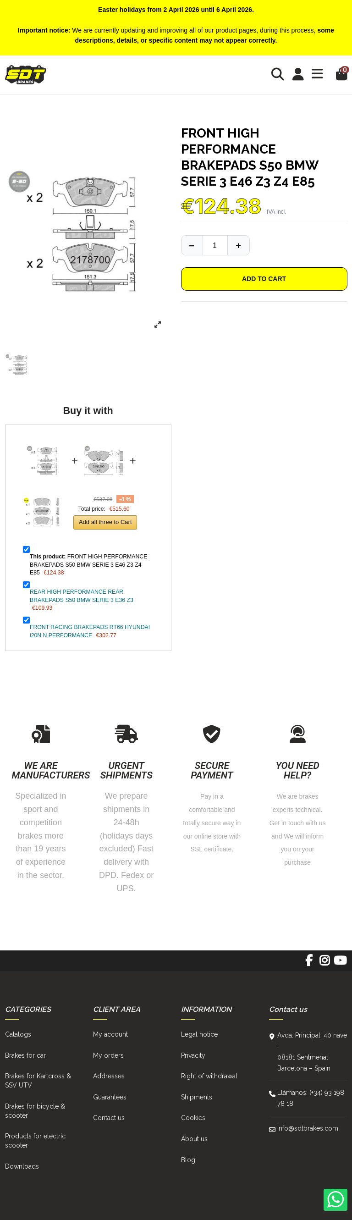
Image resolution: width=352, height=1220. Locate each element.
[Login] (298, 74)
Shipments (196, 1097)
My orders (108, 1055)
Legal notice (199, 1034)
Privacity (193, 1055)
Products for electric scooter (35, 1140)
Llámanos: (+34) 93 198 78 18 (310, 1098)
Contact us (109, 1117)
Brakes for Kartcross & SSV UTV (38, 1080)
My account (110, 1034)
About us (194, 1139)
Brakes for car (25, 1055)
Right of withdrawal (209, 1076)
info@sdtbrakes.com (307, 1128)
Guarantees (109, 1097)
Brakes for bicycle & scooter (35, 1111)
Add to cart (264, 278)
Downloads (22, 1166)
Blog (188, 1160)
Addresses (109, 1076)
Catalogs (18, 1034)
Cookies (193, 1117)
